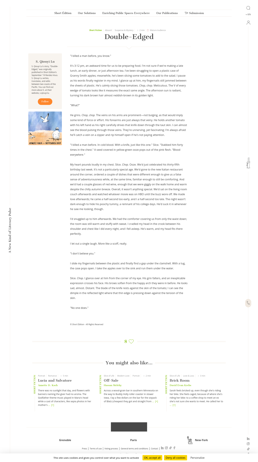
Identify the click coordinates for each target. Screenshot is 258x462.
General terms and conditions (134, 448)
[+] (52, 404)
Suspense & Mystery (124, 30)
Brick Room (180, 380)
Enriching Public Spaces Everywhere (126, 13)
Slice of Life (109, 375)
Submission (194, 13)
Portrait (41, 375)
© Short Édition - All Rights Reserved (86, 324)
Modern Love (123, 375)
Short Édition (62, 13)
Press (84, 448)
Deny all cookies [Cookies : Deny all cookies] (175, 458)
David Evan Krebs (180, 385)
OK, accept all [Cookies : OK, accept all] (152, 458)
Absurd (108, 30)
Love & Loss (188, 375)
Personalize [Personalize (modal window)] (197, 458)
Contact (154, 448)
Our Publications (167, 13)
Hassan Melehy (113, 385)
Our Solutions (87, 13)
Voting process (111, 448)
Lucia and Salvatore (55, 380)
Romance (52, 375)
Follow (45, 101)
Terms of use (96, 448)
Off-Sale (111, 380)
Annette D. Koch (48, 385)
